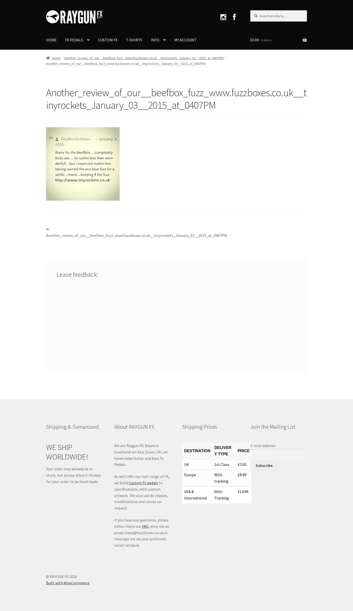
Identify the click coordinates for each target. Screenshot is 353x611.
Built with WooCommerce (67, 582)
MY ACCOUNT (185, 39)
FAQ (145, 526)
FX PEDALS (74, 39)
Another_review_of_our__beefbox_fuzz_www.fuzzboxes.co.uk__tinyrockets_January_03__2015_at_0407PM (144, 58)
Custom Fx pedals (143, 482)
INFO (155, 39)
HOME (51, 39)
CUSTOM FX (107, 39)
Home (56, 58)
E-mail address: (263, 445)
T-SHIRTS (134, 39)
